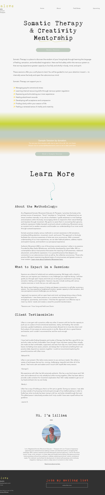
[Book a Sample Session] (52, 154)
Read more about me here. (52, 464)
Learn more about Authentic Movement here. (47, 259)
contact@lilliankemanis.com (48, 145)
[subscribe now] (67, 485)
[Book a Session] (53, 50)
